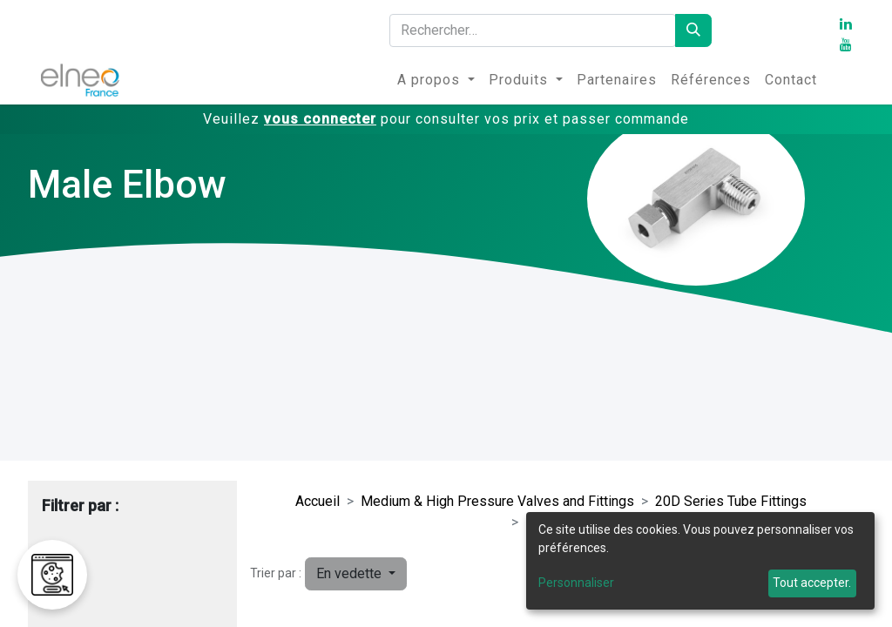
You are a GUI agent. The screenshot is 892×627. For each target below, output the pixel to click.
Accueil (317, 501)
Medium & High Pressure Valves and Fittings (497, 501)
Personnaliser (576, 583)
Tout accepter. (812, 583)
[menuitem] (436, 80)
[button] (356, 573)
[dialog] (700, 561)
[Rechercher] (693, 30)
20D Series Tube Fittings (731, 501)
